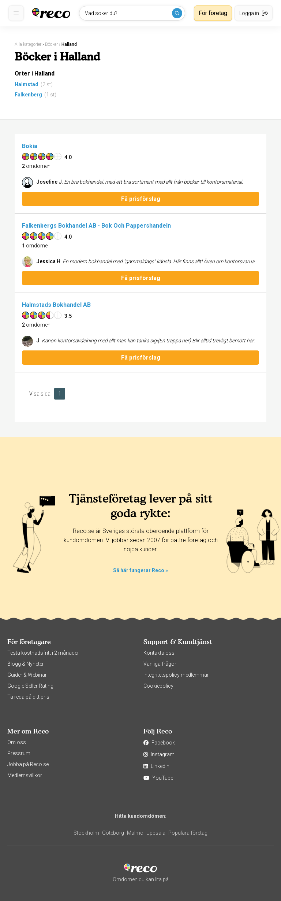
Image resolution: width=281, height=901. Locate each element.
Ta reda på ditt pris (28, 697)
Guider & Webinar (27, 675)
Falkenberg (28, 95)
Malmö (135, 833)
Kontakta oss (159, 653)
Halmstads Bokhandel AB (56, 304)
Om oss (16, 742)
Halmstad (26, 84)
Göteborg (113, 833)
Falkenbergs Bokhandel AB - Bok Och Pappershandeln (96, 225)
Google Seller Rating (30, 686)
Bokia (29, 146)
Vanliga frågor (159, 664)
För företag (213, 13)
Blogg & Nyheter (25, 664)
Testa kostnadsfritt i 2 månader (43, 653)
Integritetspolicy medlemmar (176, 675)
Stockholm (86, 833)
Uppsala (155, 833)
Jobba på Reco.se (28, 764)
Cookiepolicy (158, 686)
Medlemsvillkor (24, 775)
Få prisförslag (140, 198)
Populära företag (187, 833)
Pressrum (18, 753)
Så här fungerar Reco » (140, 570)
